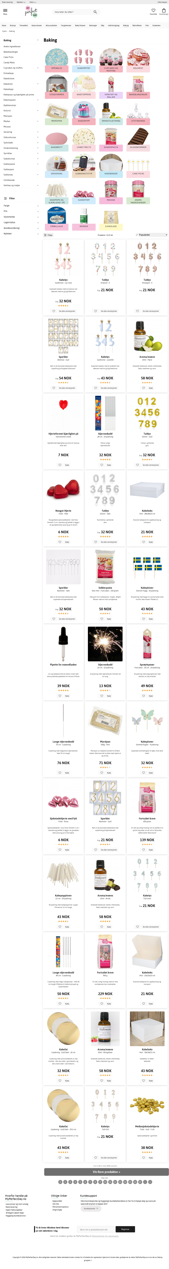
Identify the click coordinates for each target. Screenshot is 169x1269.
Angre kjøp (57, 1209)
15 (130, 1182)
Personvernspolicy (60, 1207)
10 (105, 1182)
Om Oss (56, 1204)
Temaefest (24, 25)
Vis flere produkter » (106, 1172)
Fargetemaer (66, 25)
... (145, 1182)
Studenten (156, 25)
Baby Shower (80, 25)
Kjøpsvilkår (57, 1201)
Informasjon (162, 2)
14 (125, 1182)
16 (135, 1182)
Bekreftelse (137, 25)
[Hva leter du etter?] (76, 12)
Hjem (4, 31)
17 (140, 1182)
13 (120, 1182)
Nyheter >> (21, 2)
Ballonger (93, 25)
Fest (147, 25)
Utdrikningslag (113, 25)
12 (115, 1182)
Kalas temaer (37, 25)
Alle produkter (51, 25)
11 (110, 1182)
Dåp (102, 25)
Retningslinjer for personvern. (105, 1236)
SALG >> (33, 2)
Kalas (4, 25)
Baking (126, 25)
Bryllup (13, 25)
